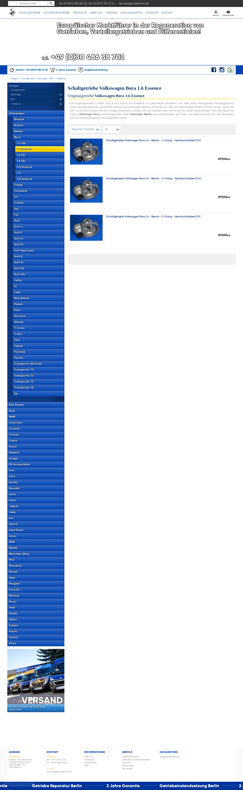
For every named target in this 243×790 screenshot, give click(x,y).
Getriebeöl (127, 768)
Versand (112, 12)
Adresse (14, 752)
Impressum (89, 759)
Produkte (80, 12)
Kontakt (167, 12)
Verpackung (128, 765)
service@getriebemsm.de (59, 771)
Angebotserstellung (92, 70)
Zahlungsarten (131, 12)
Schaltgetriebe (29, 12)
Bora (51, 78)
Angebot (15, 78)
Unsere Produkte (130, 756)
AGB (86, 765)
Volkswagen (42, 78)
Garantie (152, 12)
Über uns (96, 12)
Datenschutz (90, 762)
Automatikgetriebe (57, 12)
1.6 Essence (61, 78)
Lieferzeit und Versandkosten (136, 759)
